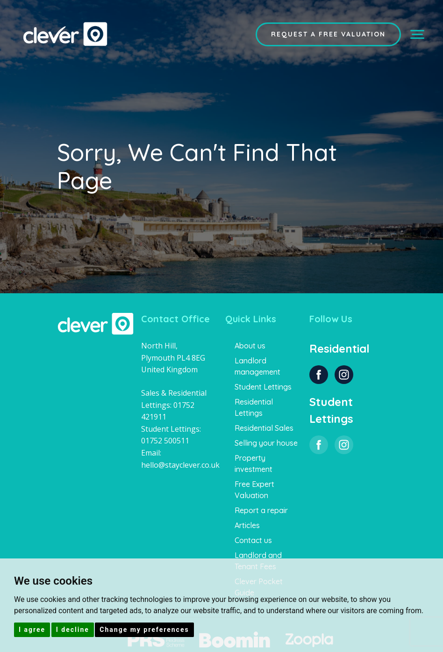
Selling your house (266, 443)
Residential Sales (264, 428)
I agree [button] (32, 629)
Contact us (253, 540)
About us (250, 345)
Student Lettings (263, 386)
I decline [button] (72, 629)
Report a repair (261, 510)
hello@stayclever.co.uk (180, 465)
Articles (247, 525)
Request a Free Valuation (328, 34)
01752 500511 (165, 440)
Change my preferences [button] (144, 629)
